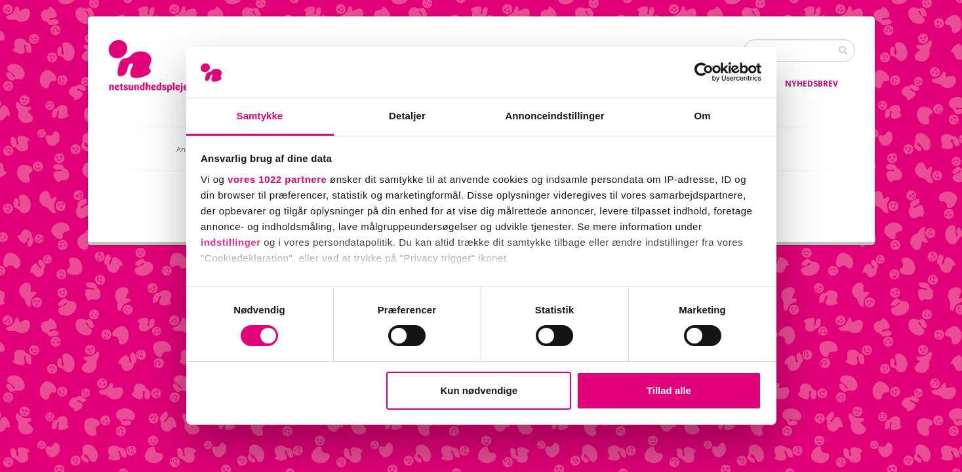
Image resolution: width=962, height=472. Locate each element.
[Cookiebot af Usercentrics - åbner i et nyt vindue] (704, 72)
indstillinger (231, 242)
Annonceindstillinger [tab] (554, 115)
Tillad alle (669, 390)
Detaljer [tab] (407, 115)
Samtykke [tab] (260, 115)
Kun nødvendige (479, 390)
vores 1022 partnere (277, 179)
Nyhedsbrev (811, 83)
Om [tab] (702, 115)
